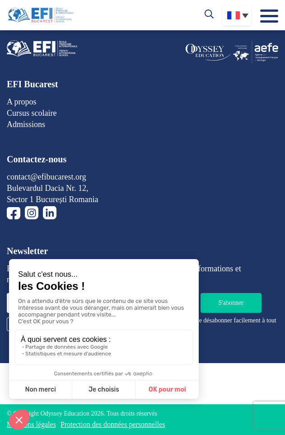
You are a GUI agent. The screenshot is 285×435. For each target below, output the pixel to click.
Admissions (26, 124)
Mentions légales (31, 424)
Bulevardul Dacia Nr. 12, (47, 188)
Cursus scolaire (31, 113)
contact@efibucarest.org (46, 176)
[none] (237, 15)
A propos (22, 101)
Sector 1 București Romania (52, 199)
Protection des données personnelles (113, 424)
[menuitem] (237, 15)
